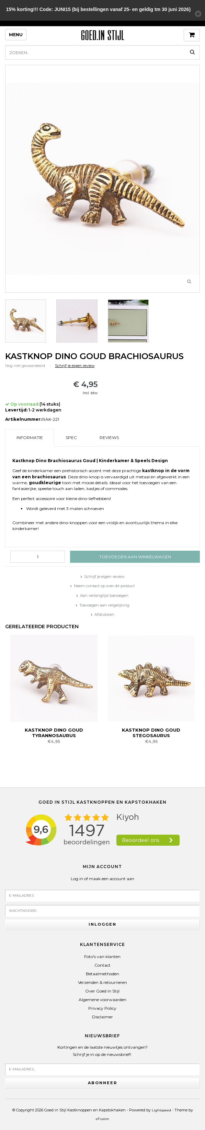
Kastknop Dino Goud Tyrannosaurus (54, 732)
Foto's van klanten (102, 956)
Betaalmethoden (102, 973)
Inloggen (102, 924)
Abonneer (102, 1082)
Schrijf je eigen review (74, 366)
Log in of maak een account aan (102, 878)
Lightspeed (161, 1110)
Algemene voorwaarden (102, 999)
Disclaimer (102, 1016)
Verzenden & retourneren (102, 982)
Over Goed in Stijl (102, 991)
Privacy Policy (102, 1008)
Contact (102, 965)
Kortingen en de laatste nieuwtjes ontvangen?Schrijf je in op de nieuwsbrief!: (102, 1051)
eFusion (102, 1119)
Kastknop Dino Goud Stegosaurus (151, 732)
